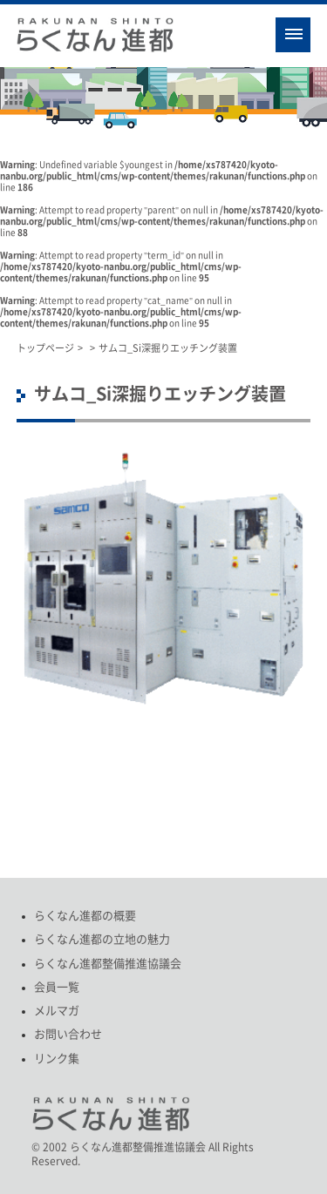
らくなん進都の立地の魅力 (102, 939)
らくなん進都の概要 (85, 915)
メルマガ (56, 1010)
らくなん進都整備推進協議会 (107, 963)
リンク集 (56, 1058)
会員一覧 (56, 987)
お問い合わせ (68, 1034)
